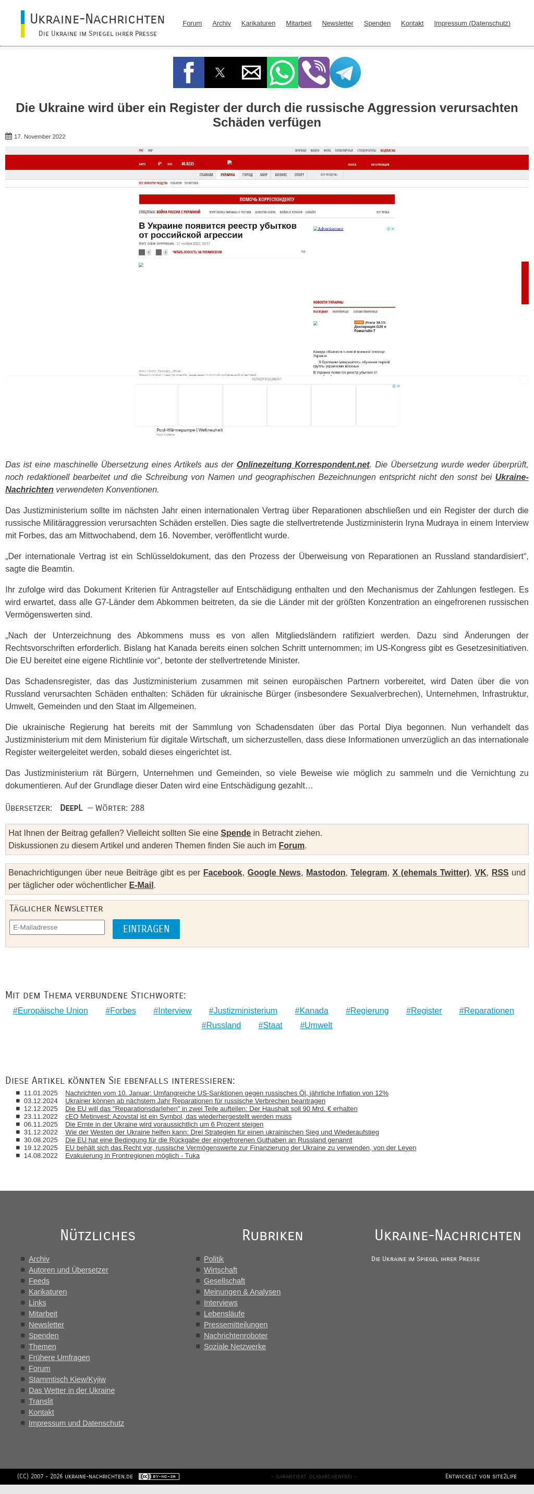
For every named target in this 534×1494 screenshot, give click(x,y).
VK (480, 872)
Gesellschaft (225, 1281)
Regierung (369, 1010)
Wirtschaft (221, 1270)
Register (426, 1010)
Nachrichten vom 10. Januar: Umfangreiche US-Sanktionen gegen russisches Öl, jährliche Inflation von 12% (229, 1093)
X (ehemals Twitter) (431, 872)
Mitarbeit (298, 23)
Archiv (221, 23)
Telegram (369, 872)
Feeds (39, 1281)
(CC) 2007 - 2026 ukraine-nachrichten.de (79, 1485)
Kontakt (412, 23)
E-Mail (141, 885)
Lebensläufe (225, 1314)
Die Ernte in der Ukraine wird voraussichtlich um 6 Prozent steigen (167, 1124)
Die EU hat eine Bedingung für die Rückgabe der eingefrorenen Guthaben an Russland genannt (211, 1140)
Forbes (123, 1010)
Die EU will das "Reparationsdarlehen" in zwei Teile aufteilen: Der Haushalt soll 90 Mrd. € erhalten (214, 1109)
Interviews (222, 1303)
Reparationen (489, 1010)
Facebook (222, 872)
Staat (272, 1025)
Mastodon (326, 872)
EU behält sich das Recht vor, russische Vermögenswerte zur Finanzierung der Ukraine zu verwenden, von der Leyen (243, 1148)
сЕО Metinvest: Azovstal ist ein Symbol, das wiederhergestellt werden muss (181, 1116)
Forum (192, 23)
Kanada (313, 1010)
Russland (223, 1025)
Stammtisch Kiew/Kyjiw (67, 1380)
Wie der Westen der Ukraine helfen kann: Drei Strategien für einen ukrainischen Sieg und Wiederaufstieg (225, 1132)
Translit (41, 1402)
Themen (42, 1347)
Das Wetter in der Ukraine (72, 1391)
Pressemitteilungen (237, 1325)
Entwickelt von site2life (477, 1485)
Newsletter (337, 23)
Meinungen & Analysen (243, 1292)
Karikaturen (258, 23)
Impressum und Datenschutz (76, 1423)
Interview (174, 1010)
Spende (236, 833)
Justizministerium (245, 1010)
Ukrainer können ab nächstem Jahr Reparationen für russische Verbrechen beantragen (198, 1101)
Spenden (377, 23)
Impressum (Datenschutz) (472, 23)
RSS (500, 872)
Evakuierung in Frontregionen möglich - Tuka (135, 1155)
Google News (273, 872)
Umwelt (318, 1025)
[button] (188, 72)
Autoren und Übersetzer (68, 1270)
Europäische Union (53, 1010)
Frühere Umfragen (59, 1358)
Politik (215, 1259)
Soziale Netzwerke (236, 1347)
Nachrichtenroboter (237, 1336)
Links (37, 1303)
